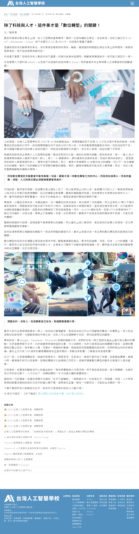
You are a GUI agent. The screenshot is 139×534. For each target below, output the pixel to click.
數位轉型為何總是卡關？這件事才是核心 (61, 393)
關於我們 (130, 496)
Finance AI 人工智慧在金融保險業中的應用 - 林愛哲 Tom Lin (34, 448)
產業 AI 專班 (77, 514)
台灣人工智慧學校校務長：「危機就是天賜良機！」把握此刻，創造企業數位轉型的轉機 (49, 431)
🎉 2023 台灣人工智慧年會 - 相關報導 (23, 409)
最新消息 (103, 496)
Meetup (90, 512)
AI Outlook (91, 508)
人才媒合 (121, 499)
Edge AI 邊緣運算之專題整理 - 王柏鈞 (23, 454)
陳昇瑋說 (130, 512)
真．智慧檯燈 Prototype (16, 465)
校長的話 (130, 505)
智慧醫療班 (77, 524)
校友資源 (121, 496)
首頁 (6, 14)
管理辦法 (112, 505)
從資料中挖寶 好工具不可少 (18, 470)
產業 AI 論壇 (92, 505)
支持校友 (121, 502)
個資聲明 (130, 518)
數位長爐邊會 (92, 502)
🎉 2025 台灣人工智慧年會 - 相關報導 (23, 420)
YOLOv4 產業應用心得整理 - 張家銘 (22, 442)
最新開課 (76, 499)
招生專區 (76, 496)
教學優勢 (112, 499)
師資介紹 (112, 502)
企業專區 (67, 496)
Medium (90, 514)
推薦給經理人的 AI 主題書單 (18, 459)
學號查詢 (121, 505)
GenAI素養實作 (78, 502)
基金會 (129, 499)
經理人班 (76, 512)
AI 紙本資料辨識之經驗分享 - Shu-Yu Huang (26, 437)
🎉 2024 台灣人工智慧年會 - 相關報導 (23, 426)
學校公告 (103, 499)
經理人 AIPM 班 (78, 508)
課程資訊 (112, 496)
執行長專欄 (24, 14)
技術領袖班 (77, 518)
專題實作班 (77, 521)
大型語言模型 (78, 505)
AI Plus (90, 499)
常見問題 (112, 508)
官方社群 (130, 514)
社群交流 (90, 496)
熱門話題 (13, 14)
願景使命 (130, 502)
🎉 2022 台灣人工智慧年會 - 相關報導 (23, 415)
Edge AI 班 (76, 527)
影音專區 (103, 505)
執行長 (129, 508)
